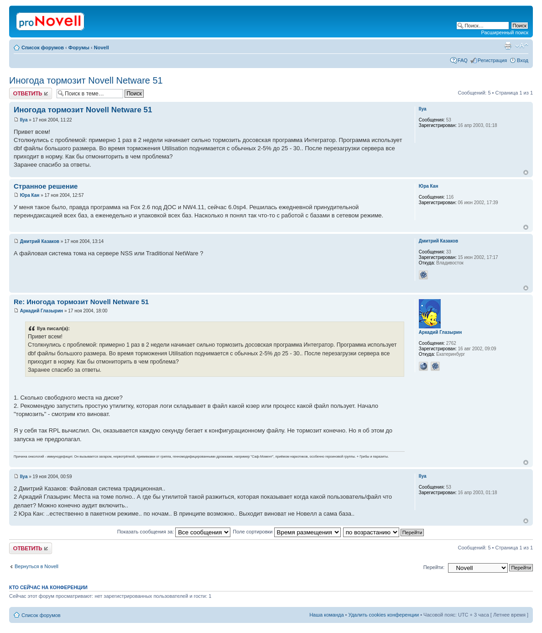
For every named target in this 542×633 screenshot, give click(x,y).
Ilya (24, 119)
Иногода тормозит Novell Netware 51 (86, 80)
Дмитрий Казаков (39, 241)
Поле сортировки (286, 531)
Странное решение (46, 186)
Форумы (78, 47)
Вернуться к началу (525, 172)
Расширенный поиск (504, 32)
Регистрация (492, 60)
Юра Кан (30, 195)
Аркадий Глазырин (41, 310)
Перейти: (434, 567)
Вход (522, 60)
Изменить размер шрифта (521, 46)
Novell (101, 47)
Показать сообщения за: (174, 531)
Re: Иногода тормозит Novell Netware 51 (81, 302)
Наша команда (326, 614)
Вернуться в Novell (36, 566)
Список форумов (42, 47)
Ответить (30, 93)
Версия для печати (508, 46)
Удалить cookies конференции (384, 614)
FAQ (463, 60)
